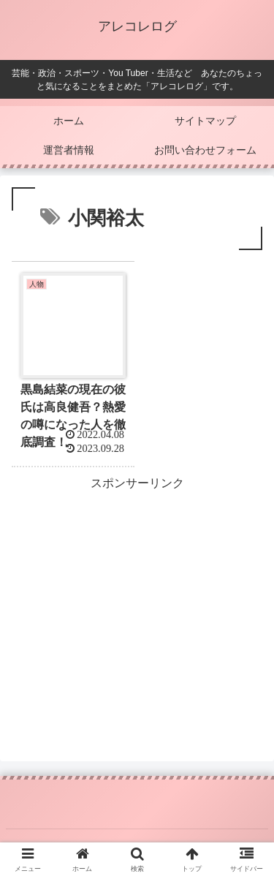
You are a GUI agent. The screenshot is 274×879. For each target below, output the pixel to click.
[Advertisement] (137, 596)
